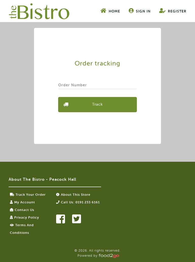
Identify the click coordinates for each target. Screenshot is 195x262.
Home (110, 10)
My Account (22, 202)
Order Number (73, 83)
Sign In (140, 10)
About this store (73, 194)
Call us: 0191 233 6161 (78, 202)
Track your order (28, 194)
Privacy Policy (24, 217)
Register (172, 10)
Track (97, 104)
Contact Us (22, 210)
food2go (39, 11)
